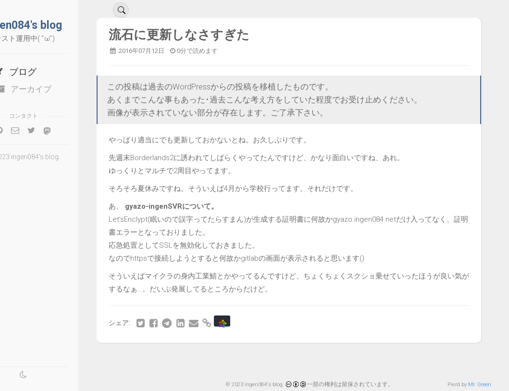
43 (280, 361)
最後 (455, 361)
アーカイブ (55, 89)
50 (418, 361)
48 (379, 361)
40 (221, 361)
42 (260, 361)
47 (359, 361)
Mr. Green (479, 384)
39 (201, 361)
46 (339, 361)
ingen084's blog (55, 25)
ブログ (46, 71)
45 (319, 361)
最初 (164, 361)
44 (300, 361)
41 (241, 361)
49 (398, 361)
